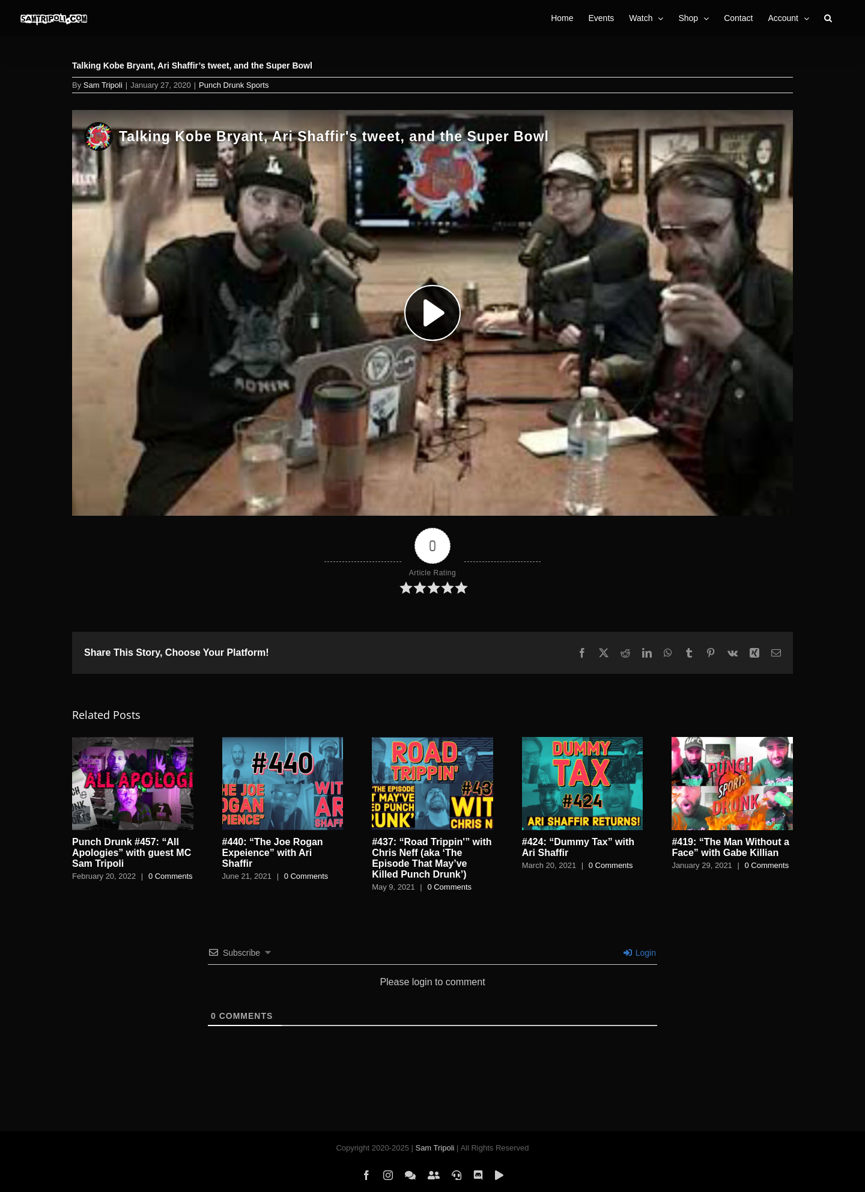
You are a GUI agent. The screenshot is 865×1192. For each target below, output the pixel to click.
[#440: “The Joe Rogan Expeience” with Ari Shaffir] (283, 742)
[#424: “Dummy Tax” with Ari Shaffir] (582, 742)
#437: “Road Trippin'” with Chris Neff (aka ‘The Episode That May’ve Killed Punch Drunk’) (431, 858)
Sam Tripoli (103, 85)
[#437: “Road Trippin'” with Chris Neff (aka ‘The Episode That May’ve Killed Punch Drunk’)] (432, 742)
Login (640, 953)
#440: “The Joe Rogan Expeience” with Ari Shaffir (272, 853)
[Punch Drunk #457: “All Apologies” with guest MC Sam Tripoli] (132, 742)
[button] (828, 18)
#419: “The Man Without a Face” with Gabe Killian (730, 847)
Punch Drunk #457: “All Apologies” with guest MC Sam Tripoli (131, 853)
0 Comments (170, 876)
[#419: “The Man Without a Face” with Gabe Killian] (732, 742)
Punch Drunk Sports (234, 85)
